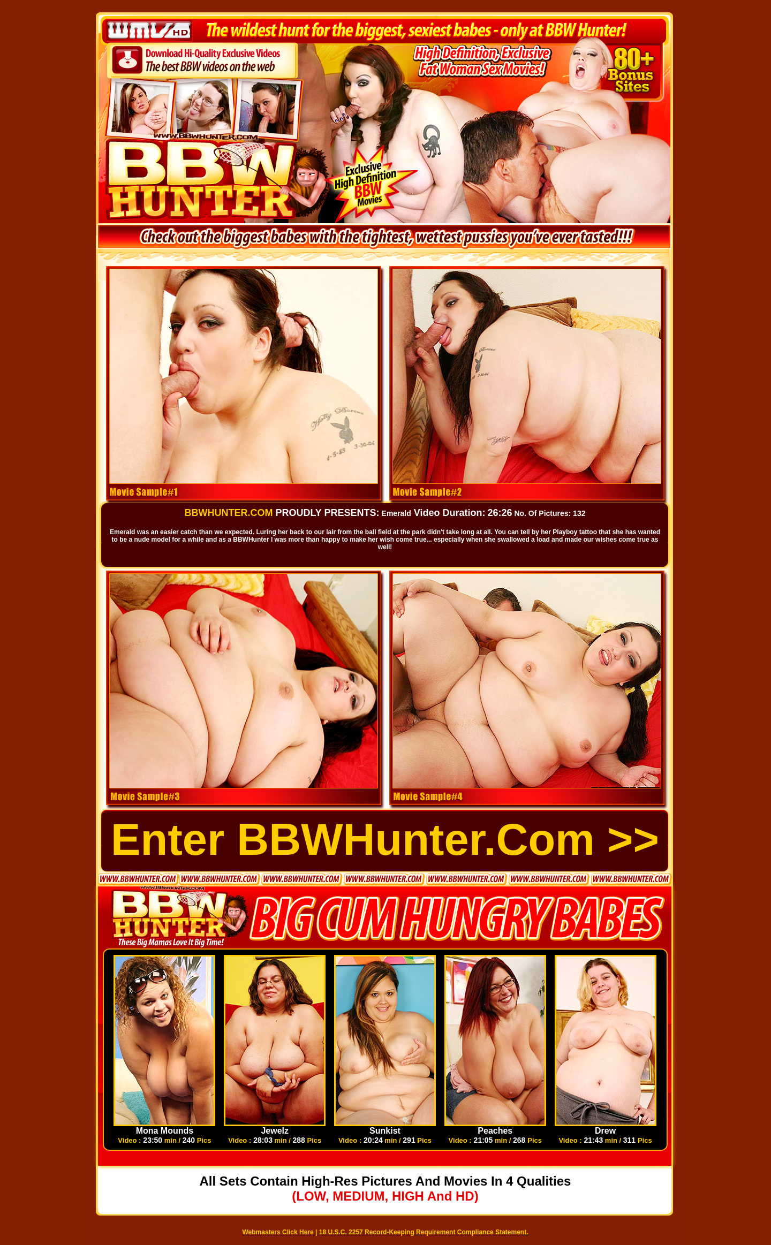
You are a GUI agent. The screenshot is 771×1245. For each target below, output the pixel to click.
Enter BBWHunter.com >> (385, 839)
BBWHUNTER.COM (229, 512)
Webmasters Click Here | (281, 1232)
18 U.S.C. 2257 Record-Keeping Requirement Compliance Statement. (423, 1232)
